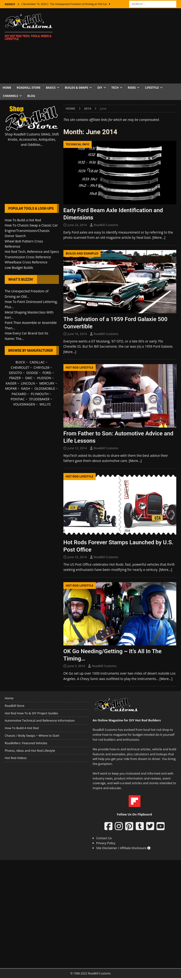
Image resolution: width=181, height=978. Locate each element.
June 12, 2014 (77, 448)
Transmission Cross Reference (28, 257)
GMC (29, 378)
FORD (46, 372)
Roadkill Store (29, 88)
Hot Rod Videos (16, 758)
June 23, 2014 (77, 225)
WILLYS (45, 404)
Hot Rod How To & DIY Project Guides (31, 713)
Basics (51, 88)
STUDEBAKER (39, 399)
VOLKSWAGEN (24, 404)
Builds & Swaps (76, 88)
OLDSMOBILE (44, 388)
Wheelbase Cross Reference (26, 262)
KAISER (11, 383)
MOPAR (10, 388)
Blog (31, 96)
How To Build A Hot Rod (22, 728)
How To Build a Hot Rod (23, 220)
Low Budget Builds (19, 267)
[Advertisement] (121, 46)
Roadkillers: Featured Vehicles (26, 743)
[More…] (158, 237)
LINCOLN (28, 383)
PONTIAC (18, 399)
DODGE (32, 372)
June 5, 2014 (76, 666)
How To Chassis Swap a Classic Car (31, 225)
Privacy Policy (105, 843)
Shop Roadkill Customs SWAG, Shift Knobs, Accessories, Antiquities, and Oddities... (32, 139)
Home (7, 88)
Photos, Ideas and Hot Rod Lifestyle (30, 750)
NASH (25, 388)
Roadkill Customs (106, 225)
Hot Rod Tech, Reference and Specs (32, 251)
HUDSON (44, 378)
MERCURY (47, 383)
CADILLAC (37, 362)
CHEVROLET (20, 367)
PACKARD (19, 394)
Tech (115, 88)
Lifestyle (152, 88)
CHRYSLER (41, 367)
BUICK (20, 362)
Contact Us (104, 838)
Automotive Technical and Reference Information (40, 720)
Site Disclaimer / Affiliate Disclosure (123, 848)
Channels (10, 96)
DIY (99, 88)
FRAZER (15, 378)
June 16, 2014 (77, 334)
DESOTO (15, 372)
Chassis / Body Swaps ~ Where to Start (32, 735)
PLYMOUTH (40, 394)
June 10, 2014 (77, 557)
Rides (132, 88)
